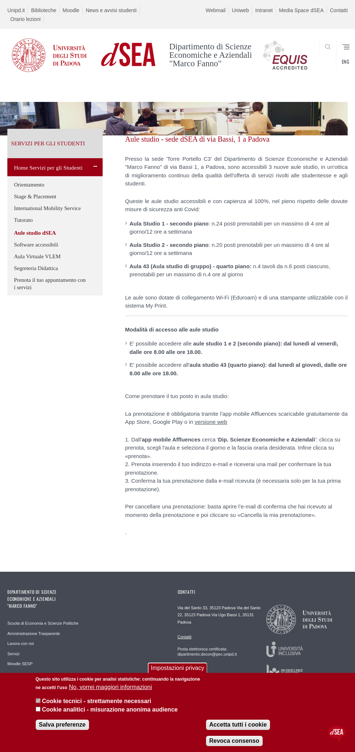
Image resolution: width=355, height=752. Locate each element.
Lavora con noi (20, 643)
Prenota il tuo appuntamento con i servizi (50, 283)
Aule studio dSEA (35, 233)
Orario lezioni (25, 19)
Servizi (13, 654)
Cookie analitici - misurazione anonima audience (110, 709)
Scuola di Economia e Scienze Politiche (42, 623)
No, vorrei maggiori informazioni (110, 687)
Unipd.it (16, 10)
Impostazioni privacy (177, 668)
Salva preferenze (62, 724)
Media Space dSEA (301, 10)
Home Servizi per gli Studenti (48, 167)
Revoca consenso (234, 741)
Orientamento (29, 185)
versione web (211, 422)
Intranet (264, 10)
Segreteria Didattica (36, 268)
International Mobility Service (47, 208)
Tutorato (23, 220)
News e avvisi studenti (111, 10)
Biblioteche (43, 10)
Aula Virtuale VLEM (37, 256)
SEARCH (325, 63)
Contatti (339, 10)
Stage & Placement (35, 196)
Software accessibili (36, 245)
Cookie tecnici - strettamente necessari (96, 701)
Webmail (216, 10)
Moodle (71, 10)
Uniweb (240, 10)
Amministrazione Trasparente (33, 633)
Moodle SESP (19, 663)
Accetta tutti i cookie (238, 724)
